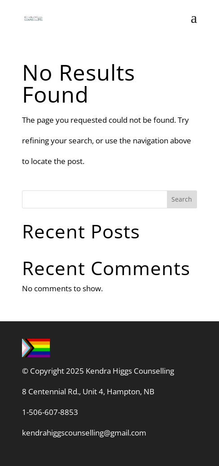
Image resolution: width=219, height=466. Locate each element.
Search (181, 199)
